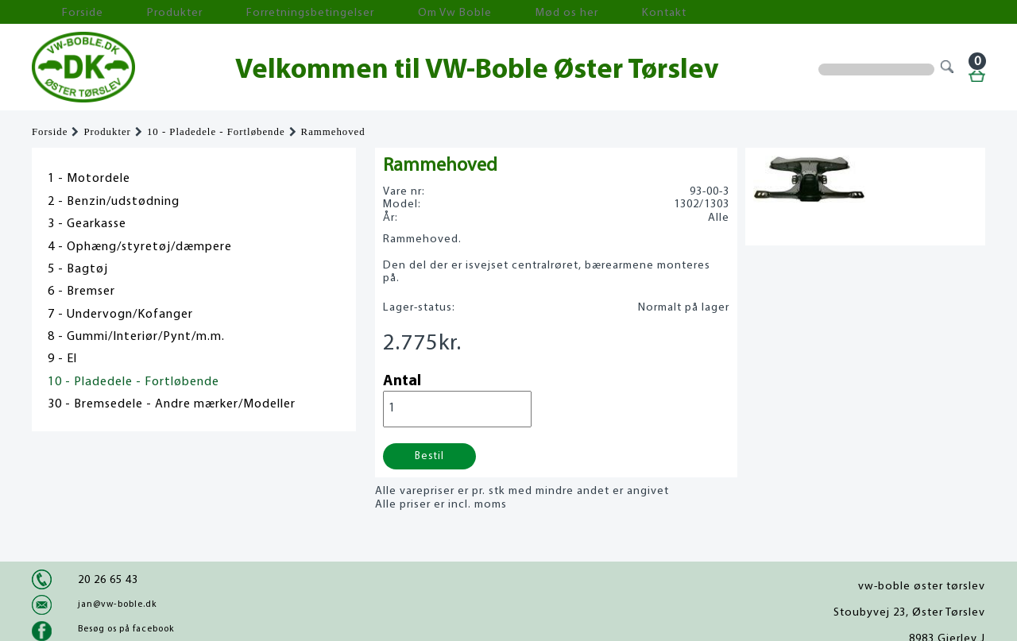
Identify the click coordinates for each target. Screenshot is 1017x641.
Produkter (133, 12)
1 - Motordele (89, 178)
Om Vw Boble (358, 12)
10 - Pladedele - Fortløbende (216, 131)
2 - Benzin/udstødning (114, 201)
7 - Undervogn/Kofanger (120, 314)
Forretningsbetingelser (241, 12)
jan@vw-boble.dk (117, 604)
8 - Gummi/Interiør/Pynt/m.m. (136, 336)
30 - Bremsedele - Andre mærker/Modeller (172, 404)
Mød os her (446, 12)
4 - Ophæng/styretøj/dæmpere (140, 247)
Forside (63, 12)
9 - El (62, 359)
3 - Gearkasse (87, 224)
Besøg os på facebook (126, 629)
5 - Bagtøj (78, 269)
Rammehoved (333, 131)
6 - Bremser (81, 291)
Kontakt (520, 12)
